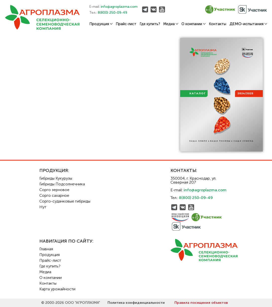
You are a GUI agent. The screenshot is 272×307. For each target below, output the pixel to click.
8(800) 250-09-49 (112, 12)
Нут (42, 207)
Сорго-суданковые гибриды (64, 201)
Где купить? (150, 24)
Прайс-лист (126, 24)
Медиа (170, 24)
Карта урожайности (57, 289)
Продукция (100, 24)
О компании (193, 24)
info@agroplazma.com (119, 6)
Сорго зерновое (54, 189)
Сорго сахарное (54, 195)
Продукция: (54, 170)
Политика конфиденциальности (136, 303)
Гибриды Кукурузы (55, 178)
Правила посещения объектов (201, 303)
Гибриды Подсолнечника (62, 184)
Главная (46, 249)
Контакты (217, 24)
